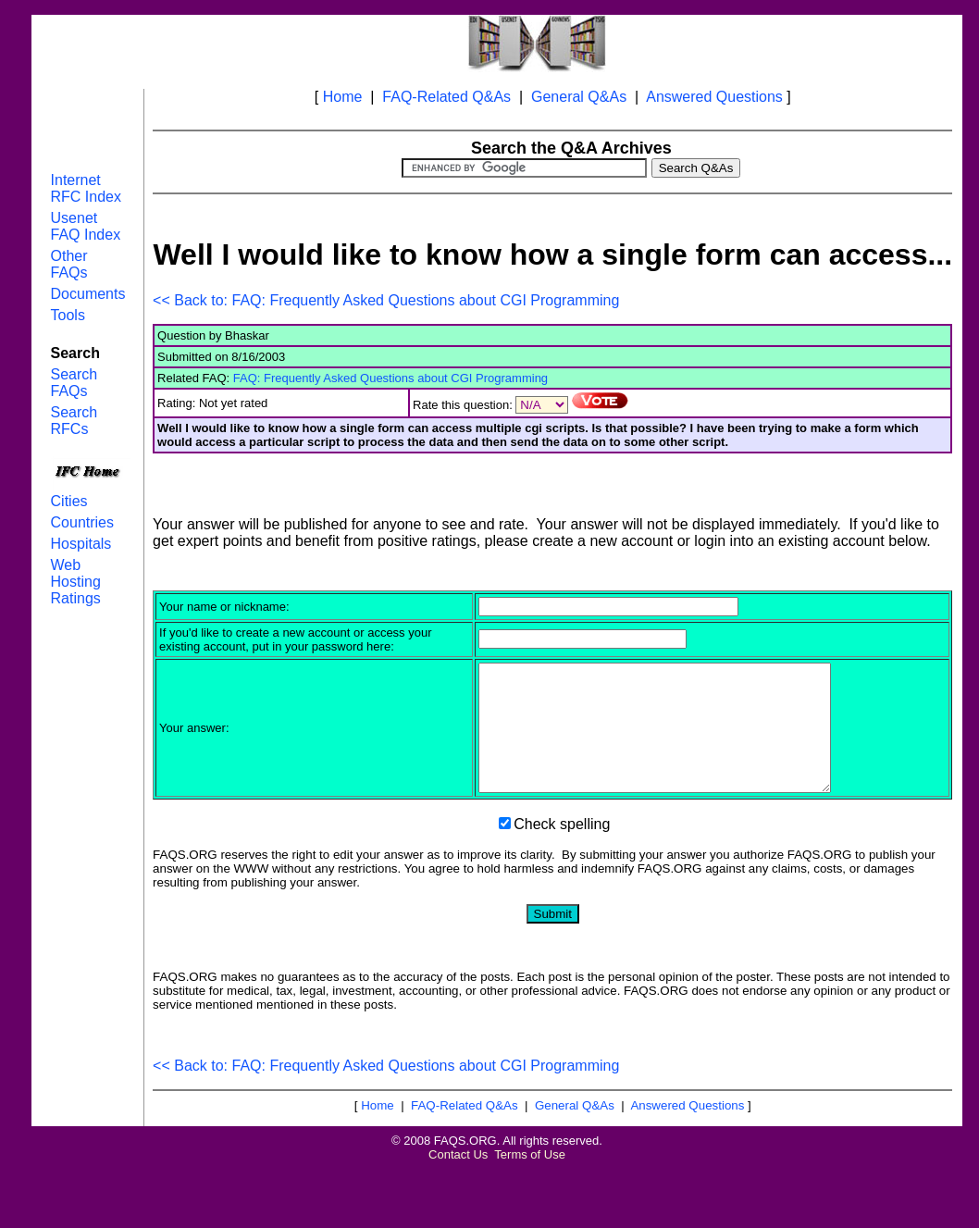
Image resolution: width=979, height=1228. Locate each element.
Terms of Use (529, 1179)
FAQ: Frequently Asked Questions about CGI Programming (390, 378)
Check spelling (562, 849)
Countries (82, 522)
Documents (88, 294)
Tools (68, 315)
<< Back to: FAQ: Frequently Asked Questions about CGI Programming (386, 300)
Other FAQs (69, 264)
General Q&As (578, 97)
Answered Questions (714, 97)
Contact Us (458, 1179)
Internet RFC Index (86, 188)
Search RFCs (74, 420)
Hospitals (81, 544)
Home (343, 97)
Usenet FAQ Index (86, 226)
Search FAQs (74, 382)
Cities (69, 501)
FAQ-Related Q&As (446, 97)
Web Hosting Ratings (76, 581)
